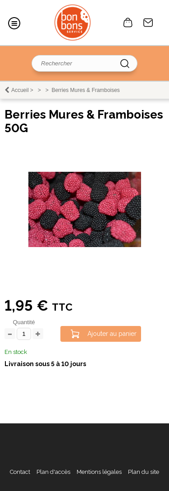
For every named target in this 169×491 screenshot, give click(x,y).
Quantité (24, 322)
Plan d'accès (53, 471)
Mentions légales (99, 471)
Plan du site (143, 471)
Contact (148, 22)
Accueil (20, 90)
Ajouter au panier (112, 333)
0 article (128, 22)
